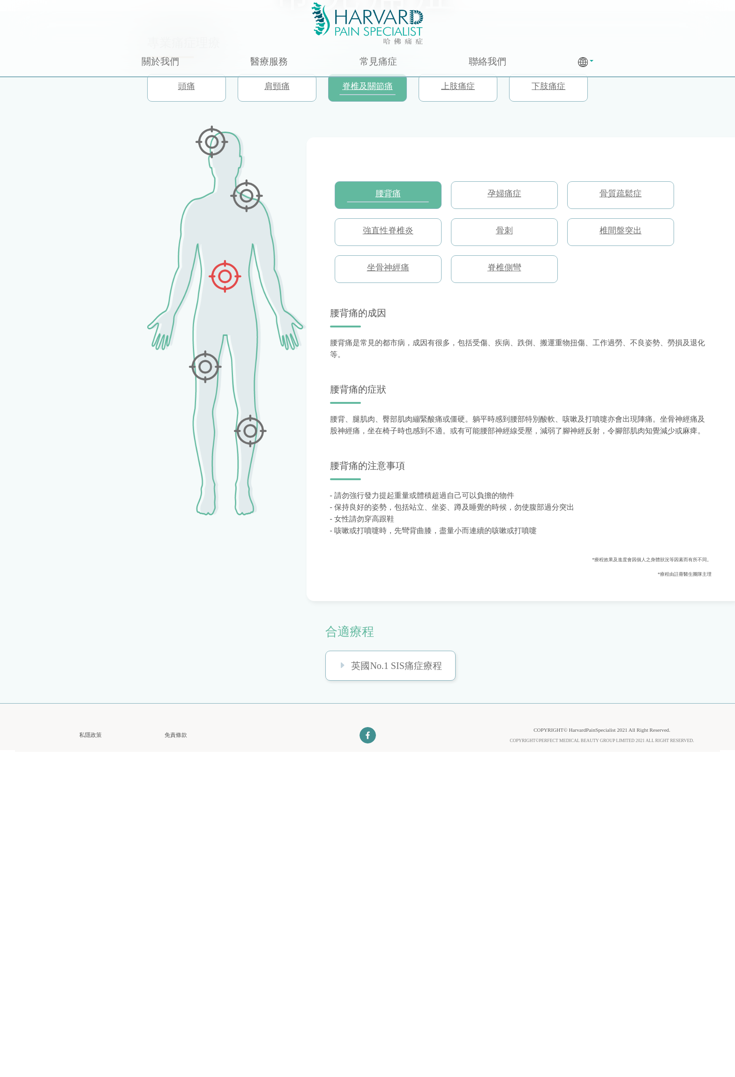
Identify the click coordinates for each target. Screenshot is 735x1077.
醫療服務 (269, 61)
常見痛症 (378, 61)
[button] (586, 61)
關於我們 (160, 61)
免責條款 (176, 1060)
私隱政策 (90, 1060)
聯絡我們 (487, 61)
